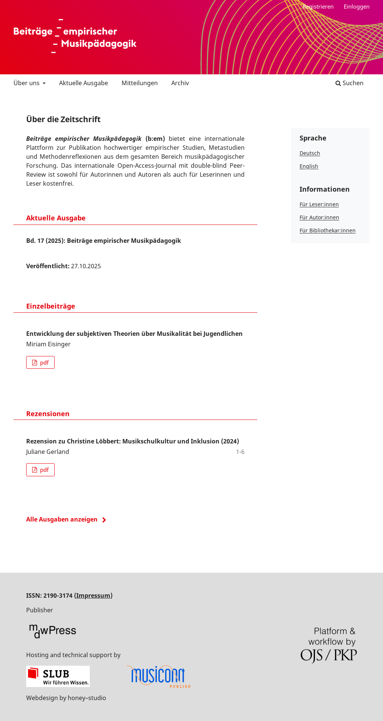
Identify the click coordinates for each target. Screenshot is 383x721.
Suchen (349, 83)
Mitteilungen (140, 83)
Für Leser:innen (319, 204)
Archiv (180, 83)
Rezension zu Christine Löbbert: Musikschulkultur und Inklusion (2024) (132, 441)
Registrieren (318, 6)
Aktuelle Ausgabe (83, 83)
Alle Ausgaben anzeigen (62, 519)
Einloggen (357, 6)
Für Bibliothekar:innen (328, 230)
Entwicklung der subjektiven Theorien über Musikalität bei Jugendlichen (134, 333)
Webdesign (42, 698)
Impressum (93, 595)
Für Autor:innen (319, 217)
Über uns (27, 83)
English (309, 166)
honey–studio (87, 698)
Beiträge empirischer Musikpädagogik (75, 36)
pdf (44, 362)
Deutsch (310, 153)
